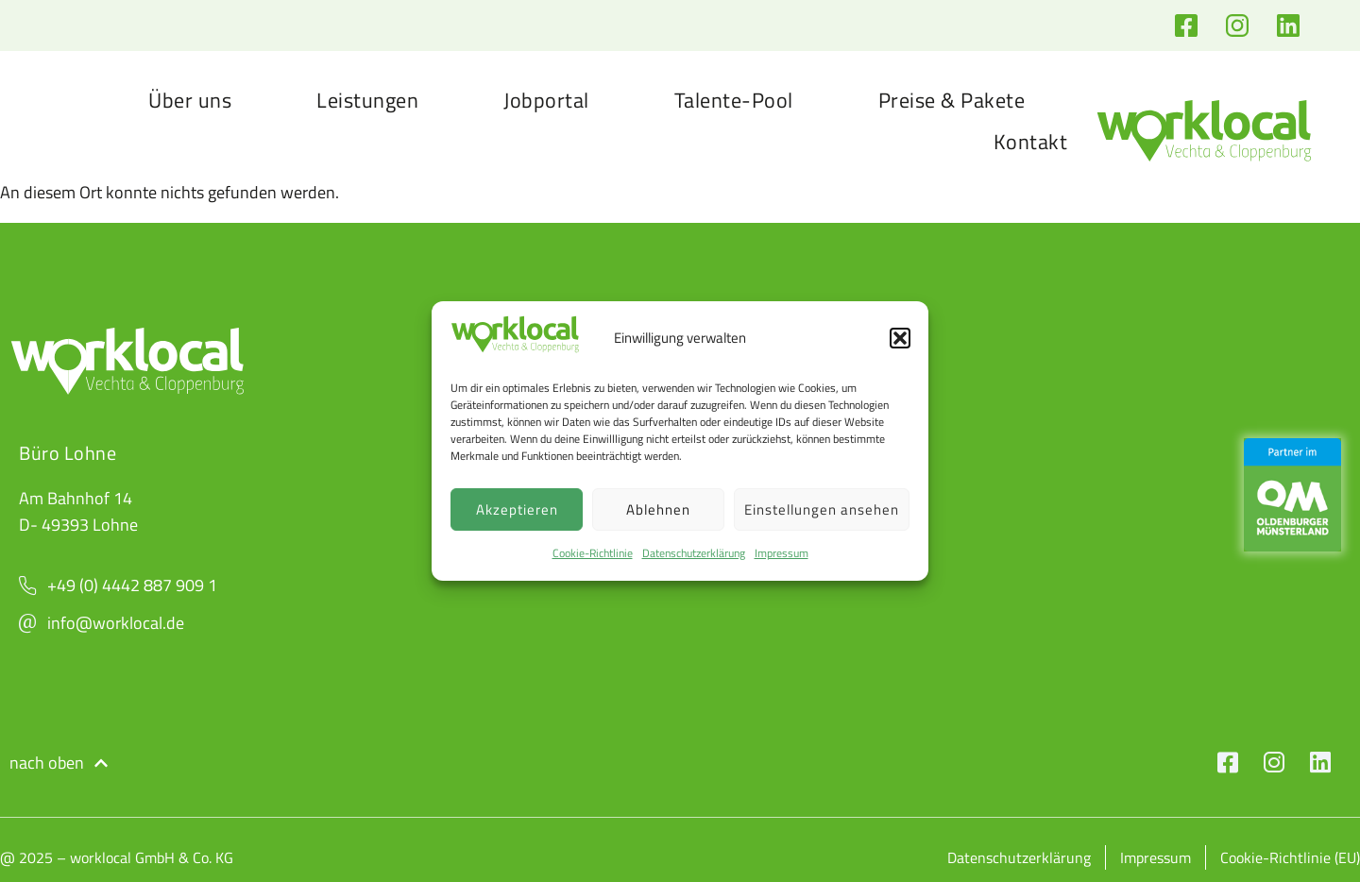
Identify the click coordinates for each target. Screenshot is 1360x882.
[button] (900, 338)
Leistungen (367, 100)
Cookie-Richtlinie (592, 553)
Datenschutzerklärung (693, 553)
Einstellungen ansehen (821, 509)
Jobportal (546, 100)
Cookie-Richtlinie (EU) (1290, 857)
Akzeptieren (517, 509)
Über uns (189, 100)
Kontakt (1031, 142)
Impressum (781, 553)
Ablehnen (658, 509)
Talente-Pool (733, 100)
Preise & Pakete (952, 100)
